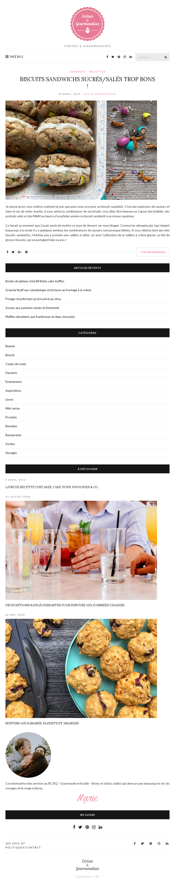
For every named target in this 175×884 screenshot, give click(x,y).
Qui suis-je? (15, 843)
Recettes (98, 71)
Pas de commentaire (100, 94)
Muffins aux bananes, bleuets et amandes (42, 723)
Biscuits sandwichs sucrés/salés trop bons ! (87, 83)
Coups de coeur (15, 364)
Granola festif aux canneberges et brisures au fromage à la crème (48, 290)
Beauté (10, 346)
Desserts (77, 71)
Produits (11, 417)
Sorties (10, 444)
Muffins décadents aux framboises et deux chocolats (40, 317)
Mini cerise (12, 408)
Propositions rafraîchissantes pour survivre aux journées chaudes (64, 605)
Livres (9, 399)
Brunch (10, 355)
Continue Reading (153, 252)
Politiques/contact (23, 847)
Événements (13, 382)
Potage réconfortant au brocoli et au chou (33, 299)
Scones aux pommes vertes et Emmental (32, 308)
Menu (14, 56)
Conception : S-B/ (87, 876)
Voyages (11, 453)
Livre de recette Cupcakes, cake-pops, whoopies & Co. (51, 487)
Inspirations (13, 390)
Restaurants (13, 435)
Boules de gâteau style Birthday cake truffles (34, 281)
